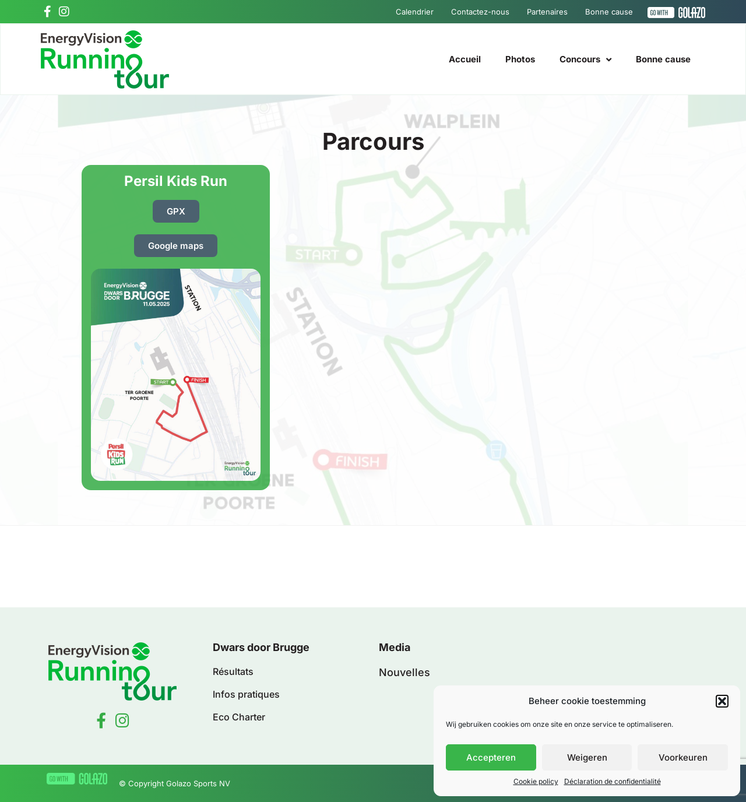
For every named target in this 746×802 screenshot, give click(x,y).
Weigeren (587, 757)
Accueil (465, 59)
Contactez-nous (480, 11)
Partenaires (547, 11)
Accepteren (491, 757)
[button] (722, 701)
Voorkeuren (683, 757)
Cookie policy (535, 781)
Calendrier (415, 11)
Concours (585, 60)
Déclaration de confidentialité (612, 781)
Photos (520, 59)
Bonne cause (609, 11)
